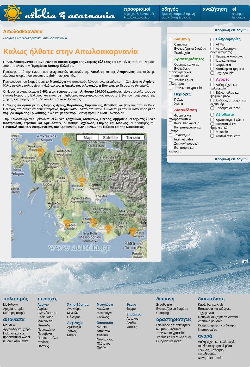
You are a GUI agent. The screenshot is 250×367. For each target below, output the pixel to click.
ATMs (220, 44)
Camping (180, 44)
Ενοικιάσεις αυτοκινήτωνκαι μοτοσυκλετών (173, 327)
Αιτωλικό (103, 309)
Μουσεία (222, 132)
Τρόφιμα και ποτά (228, 108)
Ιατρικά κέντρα (226, 60)
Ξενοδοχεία (182, 53)
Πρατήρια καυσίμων (229, 56)
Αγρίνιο (43, 304)
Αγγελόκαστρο (47, 313)
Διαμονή (182, 39)
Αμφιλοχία (75, 323)
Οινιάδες (103, 317)
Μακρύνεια (45, 321)
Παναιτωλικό (46, 329)
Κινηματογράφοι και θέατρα (217, 325)
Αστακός (132, 318)
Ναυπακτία (105, 323)
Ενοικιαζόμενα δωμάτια (190, 48)
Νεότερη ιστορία (14, 313)
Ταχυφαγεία (182, 135)
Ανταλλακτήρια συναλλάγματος (223, 50)
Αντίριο (102, 327)
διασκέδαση (211, 298)
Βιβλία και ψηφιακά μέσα (215, 346)
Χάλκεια (102, 335)
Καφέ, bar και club (186, 123)
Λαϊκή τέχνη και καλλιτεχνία (223, 86)
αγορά (205, 336)
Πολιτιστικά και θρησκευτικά (223, 126)
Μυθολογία (10, 304)
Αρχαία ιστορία (13, 309)
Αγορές (222, 79)
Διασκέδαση (185, 110)
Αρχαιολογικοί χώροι (230, 120)
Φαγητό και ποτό (209, 358)
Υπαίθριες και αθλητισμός (181, 82)
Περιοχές (182, 94)
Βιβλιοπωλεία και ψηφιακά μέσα (224, 94)
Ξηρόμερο (134, 314)
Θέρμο (131, 304)
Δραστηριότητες (189, 59)
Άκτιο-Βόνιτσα (78, 304)
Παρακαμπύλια (48, 338)
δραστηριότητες (174, 319)
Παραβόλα (45, 334)
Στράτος (43, 342)
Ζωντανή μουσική (186, 143)
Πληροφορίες (228, 39)
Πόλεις (178, 99)
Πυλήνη (102, 348)
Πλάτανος (103, 343)
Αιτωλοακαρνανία (29, 38)
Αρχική (9, 38)
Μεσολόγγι (105, 304)
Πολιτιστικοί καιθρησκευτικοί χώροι (16, 335)
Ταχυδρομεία (225, 73)
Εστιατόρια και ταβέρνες (214, 309)
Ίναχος (72, 331)
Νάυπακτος (105, 339)
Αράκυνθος (45, 317)
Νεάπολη (44, 325)
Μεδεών (72, 313)
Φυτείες (132, 327)
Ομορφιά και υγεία (186, 64)
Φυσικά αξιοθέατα (228, 136)
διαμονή (165, 298)
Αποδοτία (103, 331)
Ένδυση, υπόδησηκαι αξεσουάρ (210, 352)
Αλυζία (131, 323)
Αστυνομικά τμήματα (230, 69)
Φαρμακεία (223, 65)
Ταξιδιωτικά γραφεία (188, 88)
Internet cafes (183, 139)
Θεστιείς (43, 346)
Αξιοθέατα (225, 114)
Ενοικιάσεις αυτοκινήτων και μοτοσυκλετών (180, 72)
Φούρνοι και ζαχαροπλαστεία (180, 117)
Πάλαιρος (73, 317)
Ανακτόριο (74, 309)
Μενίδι (71, 335)
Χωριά (178, 104)
